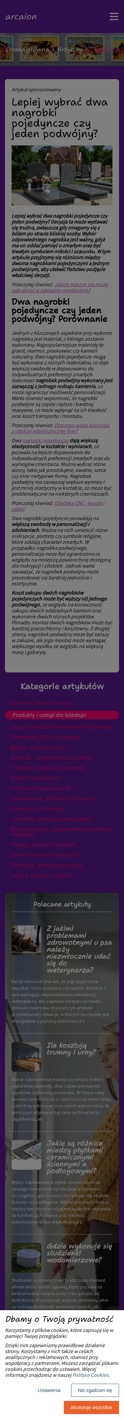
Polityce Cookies (90, 1375)
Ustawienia (49, 1390)
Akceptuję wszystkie (91, 1407)
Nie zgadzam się (95, 1390)
